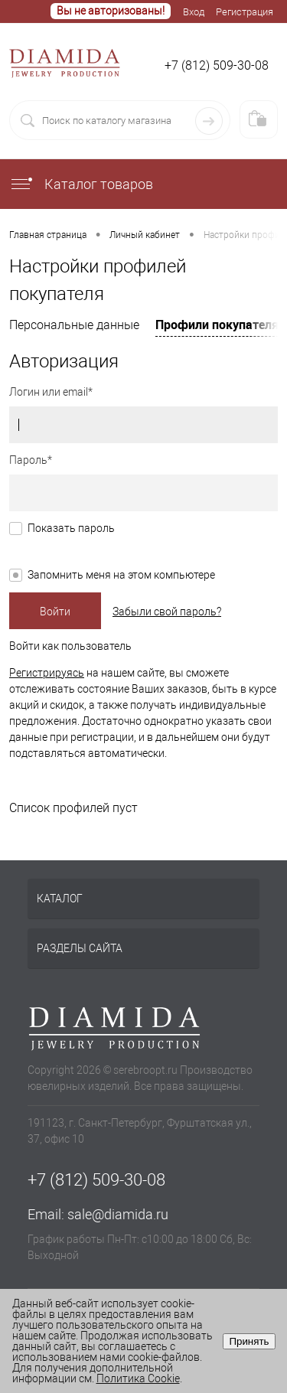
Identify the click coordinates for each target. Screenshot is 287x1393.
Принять (249, 1341)
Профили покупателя (217, 324)
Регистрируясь (46, 673)
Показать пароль (71, 528)
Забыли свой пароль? (167, 611)
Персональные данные (74, 325)
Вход (193, 12)
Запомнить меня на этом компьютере (121, 575)
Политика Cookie (138, 1378)
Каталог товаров (81, 184)
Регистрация (244, 12)
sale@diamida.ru (117, 1214)
